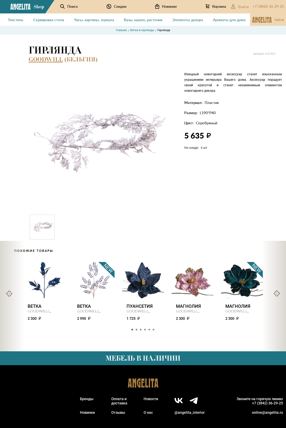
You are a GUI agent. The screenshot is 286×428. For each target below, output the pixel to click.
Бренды (86, 399)
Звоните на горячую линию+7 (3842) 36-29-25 (260, 401)
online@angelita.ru (267, 412)
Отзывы (118, 412)
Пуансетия (140, 306)
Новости (151, 399)
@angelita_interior (190, 412)
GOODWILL (46, 59)
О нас (148, 412)
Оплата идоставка (119, 401)
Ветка (34, 306)
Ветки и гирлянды (142, 30)
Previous (9, 293)
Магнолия (188, 306)
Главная (121, 30)
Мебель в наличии (143, 358)
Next (277, 293)
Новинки (87, 412)
